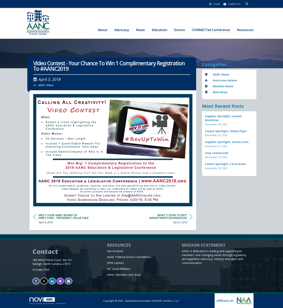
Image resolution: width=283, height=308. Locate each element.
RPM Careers (115, 263)
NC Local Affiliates (118, 269)
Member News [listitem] (219, 86)
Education (159, 30)
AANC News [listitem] (217, 74)
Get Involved (115, 251)
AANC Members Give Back (124, 275)
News (140, 30)
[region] (162, 219)
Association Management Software (47, 300)
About (103, 30)
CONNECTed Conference (211, 30)
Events (179, 30)
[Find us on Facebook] (36, 281)
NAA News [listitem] (216, 92)
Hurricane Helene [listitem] (221, 80)
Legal (176, 300)
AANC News (45, 85)
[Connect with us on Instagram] (60, 281)
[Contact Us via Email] (68, 281)
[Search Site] (247, 4)
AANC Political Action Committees (129, 257)
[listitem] (229, 120)
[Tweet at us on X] (44, 281)
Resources (245, 30)
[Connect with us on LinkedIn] (52, 281)
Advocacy (121, 30)
